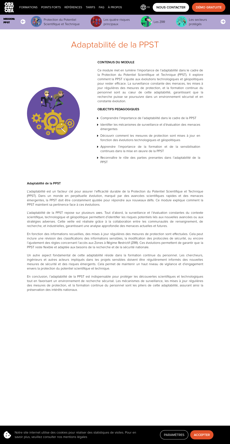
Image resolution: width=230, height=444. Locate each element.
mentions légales (75, 437)
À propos (115, 7)
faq (101, 7)
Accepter (202, 435)
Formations (28, 7)
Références (73, 7)
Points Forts (51, 7)
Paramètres (174, 435)
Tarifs (90, 7)
